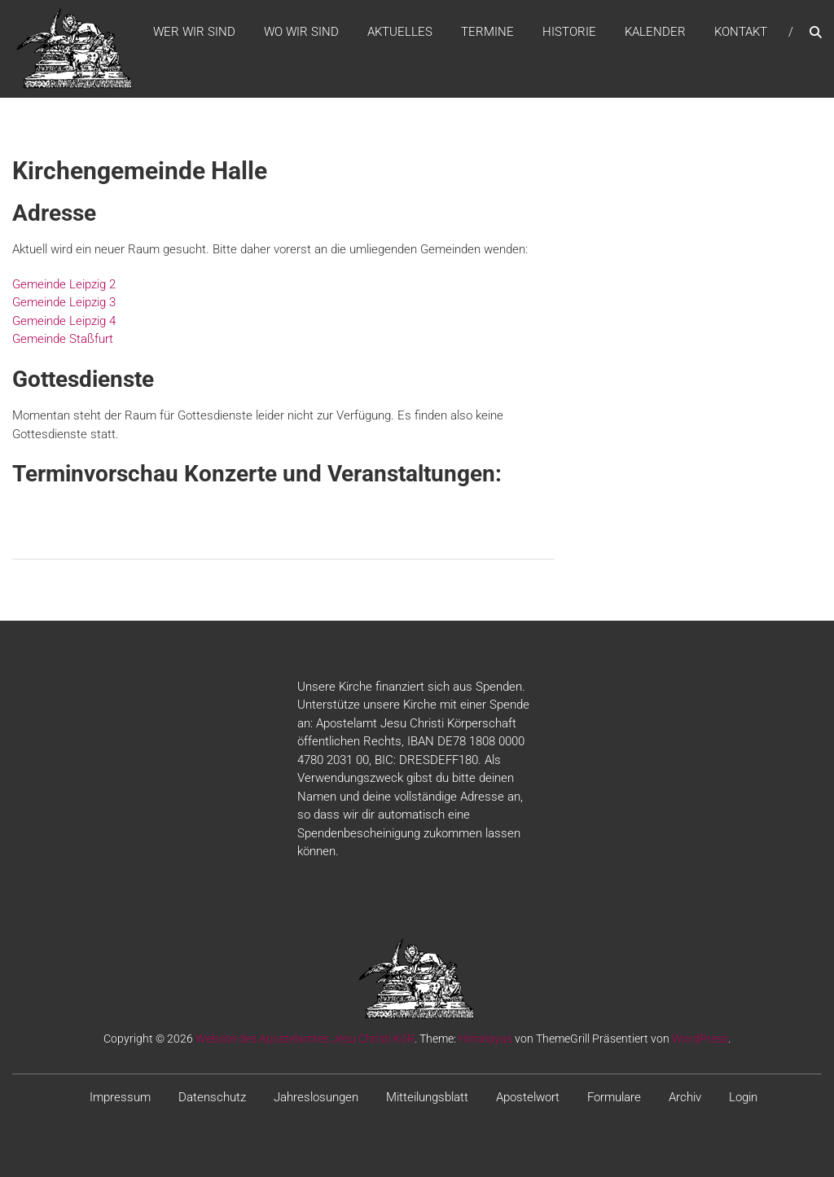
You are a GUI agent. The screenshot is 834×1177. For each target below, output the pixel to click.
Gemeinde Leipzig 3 (64, 302)
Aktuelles (399, 31)
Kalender (655, 31)
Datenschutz (212, 1097)
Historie (569, 31)
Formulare (614, 1097)
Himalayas (485, 1038)
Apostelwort (528, 1097)
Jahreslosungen (316, 1097)
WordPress (700, 1038)
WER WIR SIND (194, 31)
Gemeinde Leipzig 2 (64, 284)
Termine (487, 31)
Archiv (685, 1097)
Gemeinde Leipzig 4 (64, 321)
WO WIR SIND (301, 31)
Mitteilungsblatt (427, 1097)
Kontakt (740, 31)
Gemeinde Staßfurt (62, 339)
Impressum (120, 1097)
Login (743, 1097)
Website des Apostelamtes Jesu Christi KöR (305, 1038)
